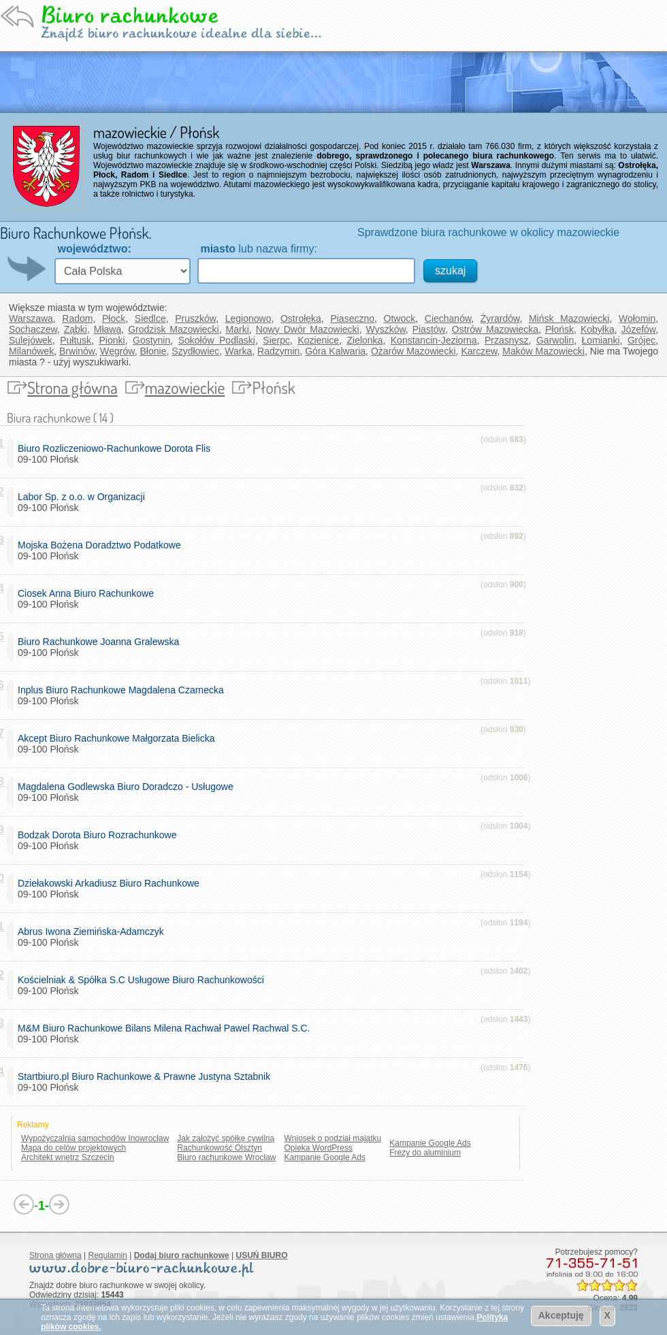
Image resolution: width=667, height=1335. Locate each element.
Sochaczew (33, 329)
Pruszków (195, 318)
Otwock (400, 318)
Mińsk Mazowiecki (569, 318)
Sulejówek (30, 340)
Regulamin (107, 1255)
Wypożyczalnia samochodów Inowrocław (95, 1138)
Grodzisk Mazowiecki (173, 329)
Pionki (112, 340)
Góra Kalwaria (335, 351)
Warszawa (31, 318)
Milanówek (31, 351)
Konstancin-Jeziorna (434, 340)
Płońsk (559, 329)
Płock (113, 318)
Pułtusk (75, 340)
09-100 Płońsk (117, 454)
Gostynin (151, 340)
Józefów (638, 329)
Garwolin (555, 340)
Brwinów (77, 351)
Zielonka (364, 340)
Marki (237, 329)
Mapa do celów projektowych (73, 1148)
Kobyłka (598, 329)
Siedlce (150, 318)
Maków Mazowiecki (543, 351)
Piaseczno (352, 318)
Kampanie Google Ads (324, 1157)
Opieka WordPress (318, 1148)
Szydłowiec (195, 351)
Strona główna (72, 387)
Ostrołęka (300, 318)
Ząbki (75, 329)
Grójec (641, 340)
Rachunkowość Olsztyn (219, 1148)
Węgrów (117, 351)
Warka (238, 351)
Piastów (428, 329)
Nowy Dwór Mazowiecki (307, 329)
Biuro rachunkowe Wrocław (226, 1157)
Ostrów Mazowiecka (495, 329)
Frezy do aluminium (425, 1152)
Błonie (153, 351)
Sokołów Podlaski (216, 340)
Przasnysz (507, 340)
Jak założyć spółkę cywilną (225, 1138)
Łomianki (601, 340)
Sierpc (276, 340)
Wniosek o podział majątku (333, 1138)
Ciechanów (448, 318)
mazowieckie (185, 387)
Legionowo (248, 318)
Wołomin (637, 318)
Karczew (479, 351)
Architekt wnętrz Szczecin (67, 1157)
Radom (77, 318)
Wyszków (386, 329)
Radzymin (278, 351)
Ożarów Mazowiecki (413, 351)
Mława (107, 329)
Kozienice (318, 340)
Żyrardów (500, 318)
